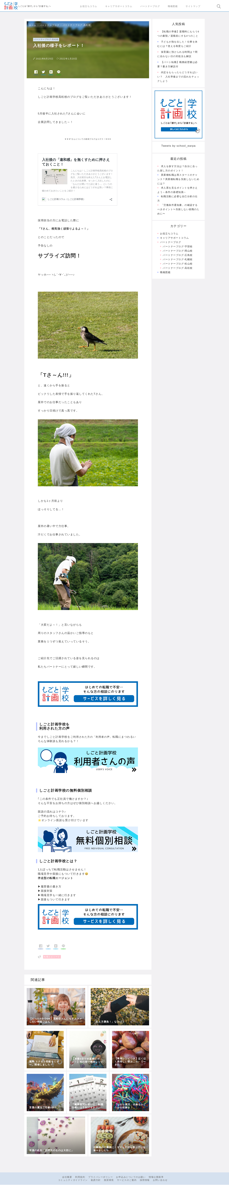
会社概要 (67, 1178)
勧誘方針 (96, 1181)
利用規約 (80, 1178)
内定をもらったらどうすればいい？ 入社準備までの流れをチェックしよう (178, 78)
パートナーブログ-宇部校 (178, 247)
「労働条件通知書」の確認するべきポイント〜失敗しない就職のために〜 (178, 210)
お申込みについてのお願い (131, 1178)
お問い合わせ (160, 1181)
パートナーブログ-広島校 (178, 256)
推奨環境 (109, 1181)
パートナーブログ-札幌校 (178, 260)
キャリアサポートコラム (174, 239)
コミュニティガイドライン (73, 1181)
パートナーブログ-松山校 (178, 265)
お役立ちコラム (169, 234)
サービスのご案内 (127, 1181)
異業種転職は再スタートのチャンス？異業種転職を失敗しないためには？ (178, 180)
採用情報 (145, 1181)
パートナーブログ (49, 26)
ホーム (32, 26)
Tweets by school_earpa (178, 147)
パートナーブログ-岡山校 (178, 252)
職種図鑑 (165, 273)
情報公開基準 (156, 1178)
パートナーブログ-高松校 (77, 26)
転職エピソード (52, 958)
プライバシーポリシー (100, 1178)
